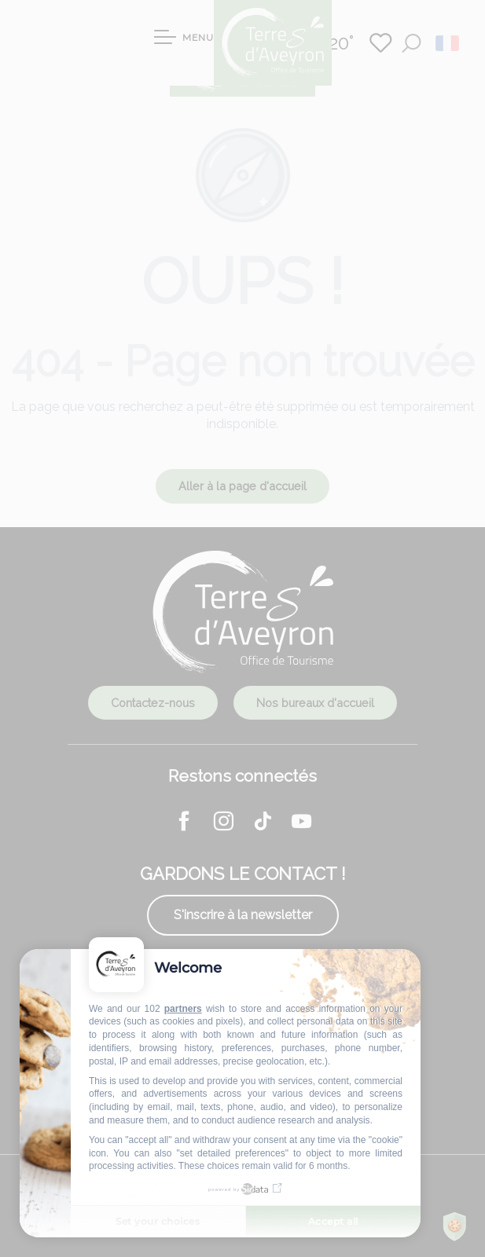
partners (183, 1008)
